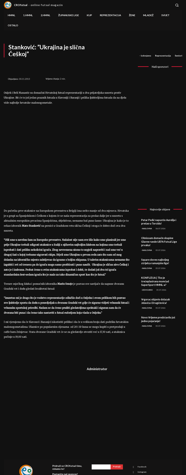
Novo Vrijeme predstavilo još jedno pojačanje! (159, 320)
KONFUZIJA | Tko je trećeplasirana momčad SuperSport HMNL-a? (156, 281)
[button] (177, 5)
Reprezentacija (163, 55)
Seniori (178, 55)
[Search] (117, 435)
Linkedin (142, 447)
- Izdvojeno (145, 55)
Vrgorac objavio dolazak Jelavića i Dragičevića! (157, 301)
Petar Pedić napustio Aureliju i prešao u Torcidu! (159, 221)
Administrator (97, 337)
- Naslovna (147, 228)
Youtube (142, 453)
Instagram (143, 441)
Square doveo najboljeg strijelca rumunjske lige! (156, 261)
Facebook (143, 435)
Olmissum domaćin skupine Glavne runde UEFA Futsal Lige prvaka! (158, 241)
